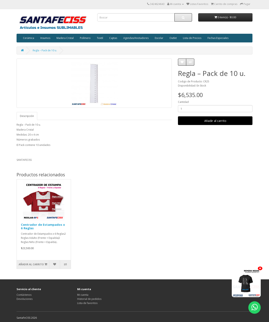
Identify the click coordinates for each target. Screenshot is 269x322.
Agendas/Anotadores (136, 38)
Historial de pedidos (89, 299)
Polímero (85, 38)
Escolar (159, 38)
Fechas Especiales (218, 38)
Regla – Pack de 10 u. (45, 50)
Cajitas (113, 38)
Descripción (27, 116)
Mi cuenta (82, 295)
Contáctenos (24, 295)
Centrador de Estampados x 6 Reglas (43, 226)
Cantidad (183, 102)
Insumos (45, 38)
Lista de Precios (192, 38)
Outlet (173, 38)
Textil (100, 38)
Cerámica (28, 38)
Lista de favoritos (87, 303)
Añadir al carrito (215, 121)
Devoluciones (24, 299)
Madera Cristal (65, 38)
